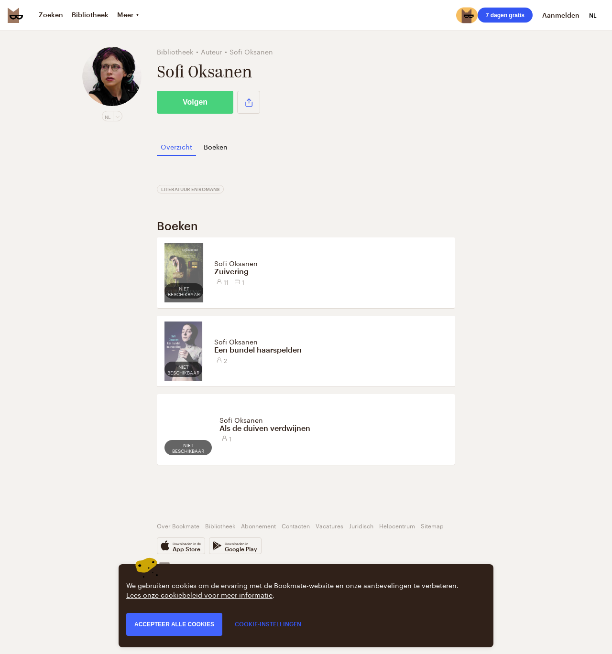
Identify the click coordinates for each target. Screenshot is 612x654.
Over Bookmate (178, 525)
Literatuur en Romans (190, 189)
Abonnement (258, 525)
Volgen (195, 102)
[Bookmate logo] (15, 15)
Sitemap (432, 525)
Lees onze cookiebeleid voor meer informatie (199, 594)
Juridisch (361, 525)
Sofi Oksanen (236, 262)
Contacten (296, 525)
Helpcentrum (397, 525)
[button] (248, 102)
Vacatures (329, 525)
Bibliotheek (220, 525)
